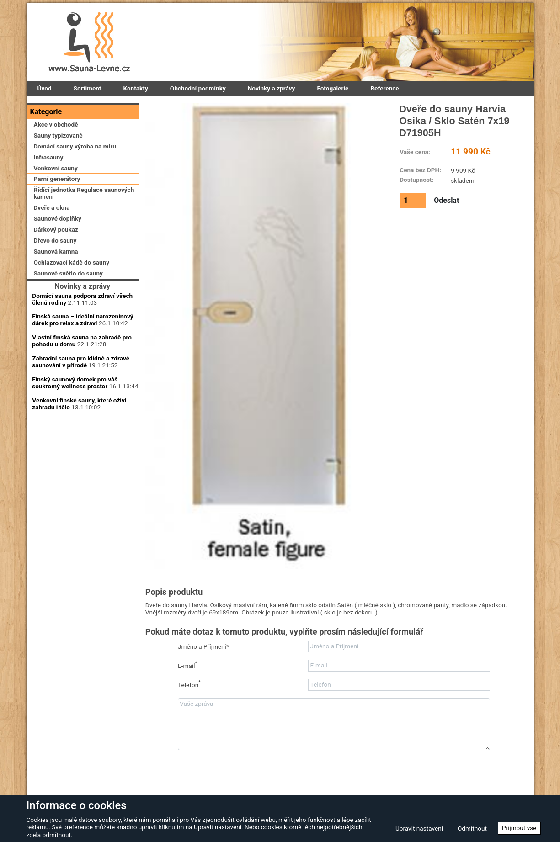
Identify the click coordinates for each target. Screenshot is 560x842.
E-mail (187, 665)
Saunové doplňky (57, 256)
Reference (384, 88)
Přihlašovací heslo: (82, 533)
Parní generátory (57, 217)
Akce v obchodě (56, 162)
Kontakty (135, 88)
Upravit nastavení (419, 828)
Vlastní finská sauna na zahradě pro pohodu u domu (82, 410)
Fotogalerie (332, 88)
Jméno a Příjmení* (203, 646)
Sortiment (87, 88)
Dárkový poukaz (56, 267)
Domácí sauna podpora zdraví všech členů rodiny (82, 368)
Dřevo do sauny (55, 278)
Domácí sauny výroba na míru (75, 184)
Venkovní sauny (56, 206)
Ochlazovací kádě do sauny (72, 300)
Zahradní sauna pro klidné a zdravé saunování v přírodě (80, 431)
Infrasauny (49, 195)
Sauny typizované (58, 173)
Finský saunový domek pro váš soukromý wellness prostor (74, 452)
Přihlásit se (82, 559)
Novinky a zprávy (271, 88)
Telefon (189, 684)
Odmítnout (472, 828)
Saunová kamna (56, 289)
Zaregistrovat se (54, 594)
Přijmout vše (519, 827)
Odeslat (446, 200)
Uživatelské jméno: (82, 510)
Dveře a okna (52, 245)
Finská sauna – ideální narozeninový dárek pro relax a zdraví (82, 389)
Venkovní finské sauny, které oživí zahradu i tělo (79, 473)
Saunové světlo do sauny (68, 311)
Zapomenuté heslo (107, 594)
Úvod (44, 88)
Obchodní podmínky (198, 88)
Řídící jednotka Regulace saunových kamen (84, 231)
